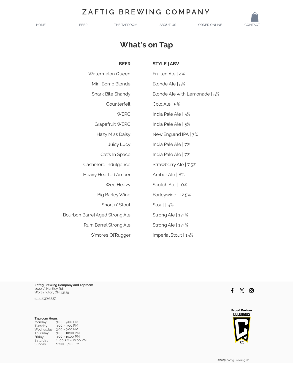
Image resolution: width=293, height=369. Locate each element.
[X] (242, 290)
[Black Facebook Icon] (232, 290)
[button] (255, 17)
